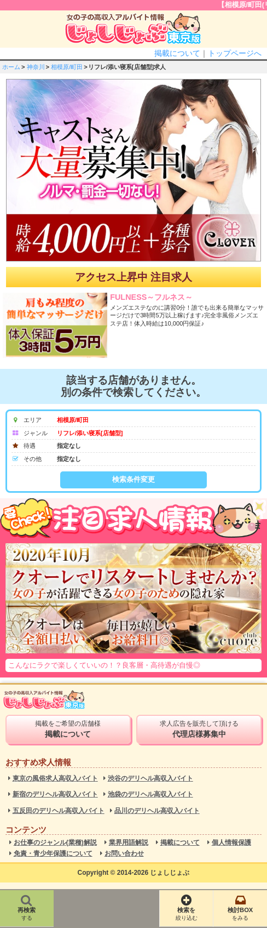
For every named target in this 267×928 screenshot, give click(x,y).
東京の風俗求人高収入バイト (55, 778)
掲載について (177, 53)
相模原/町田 (67, 67)
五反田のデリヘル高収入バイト (59, 811)
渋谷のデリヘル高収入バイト (150, 778)
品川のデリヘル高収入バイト (157, 811)
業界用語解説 (128, 842)
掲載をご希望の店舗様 (68, 729)
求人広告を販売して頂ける (199, 729)
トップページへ (235, 53)
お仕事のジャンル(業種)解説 (55, 842)
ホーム (11, 67)
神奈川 (36, 67)
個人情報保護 (231, 842)
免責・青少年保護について (53, 853)
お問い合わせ (124, 853)
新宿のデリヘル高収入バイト (55, 794)
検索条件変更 (133, 479)
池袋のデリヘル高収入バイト (150, 794)
